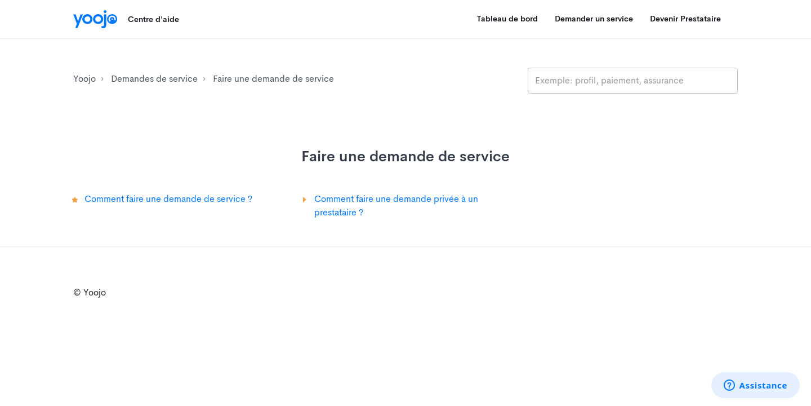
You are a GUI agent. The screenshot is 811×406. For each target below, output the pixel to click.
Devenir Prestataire (685, 19)
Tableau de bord (507, 19)
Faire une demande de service (273, 79)
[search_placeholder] (633, 81)
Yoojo (84, 79)
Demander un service (594, 19)
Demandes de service (154, 79)
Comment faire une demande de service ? (168, 199)
